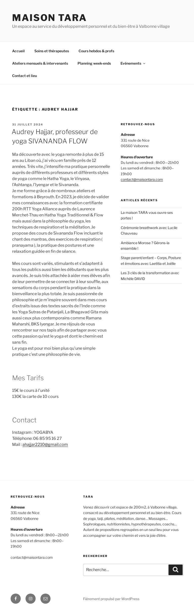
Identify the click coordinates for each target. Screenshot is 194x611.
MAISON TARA (49, 17)
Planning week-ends (94, 63)
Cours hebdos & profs (96, 51)
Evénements (133, 63)
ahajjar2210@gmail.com (45, 444)
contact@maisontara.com (142, 179)
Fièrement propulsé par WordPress (111, 599)
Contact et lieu (24, 75)
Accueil (18, 51)
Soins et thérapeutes (51, 51)
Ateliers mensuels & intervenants (40, 63)
